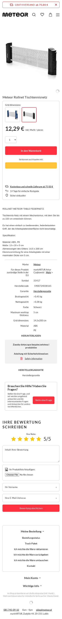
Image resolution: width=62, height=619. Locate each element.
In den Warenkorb (31, 150)
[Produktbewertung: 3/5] (26, 439)
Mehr (48, 272)
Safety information (33, 358)
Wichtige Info (31, 585)
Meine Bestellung (31, 531)
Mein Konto (31, 577)
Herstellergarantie (42, 291)
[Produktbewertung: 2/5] (20, 439)
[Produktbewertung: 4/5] (32, 439)
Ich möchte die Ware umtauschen (31, 560)
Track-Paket (31, 543)
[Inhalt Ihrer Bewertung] (31, 454)
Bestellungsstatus (31, 538)
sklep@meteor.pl (44, 610)
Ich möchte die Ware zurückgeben (31, 554)
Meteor (37, 264)
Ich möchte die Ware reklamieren (31, 549)
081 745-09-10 (11, 610)
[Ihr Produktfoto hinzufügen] (27, 474)
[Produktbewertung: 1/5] (13, 439)
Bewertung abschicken (31, 508)
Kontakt (31, 566)
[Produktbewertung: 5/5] (38, 439)
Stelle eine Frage (43, 400)
